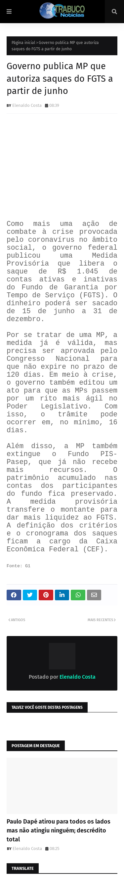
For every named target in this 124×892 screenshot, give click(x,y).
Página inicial (23, 42)
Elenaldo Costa (27, 105)
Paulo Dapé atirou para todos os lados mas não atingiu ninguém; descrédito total (58, 830)
